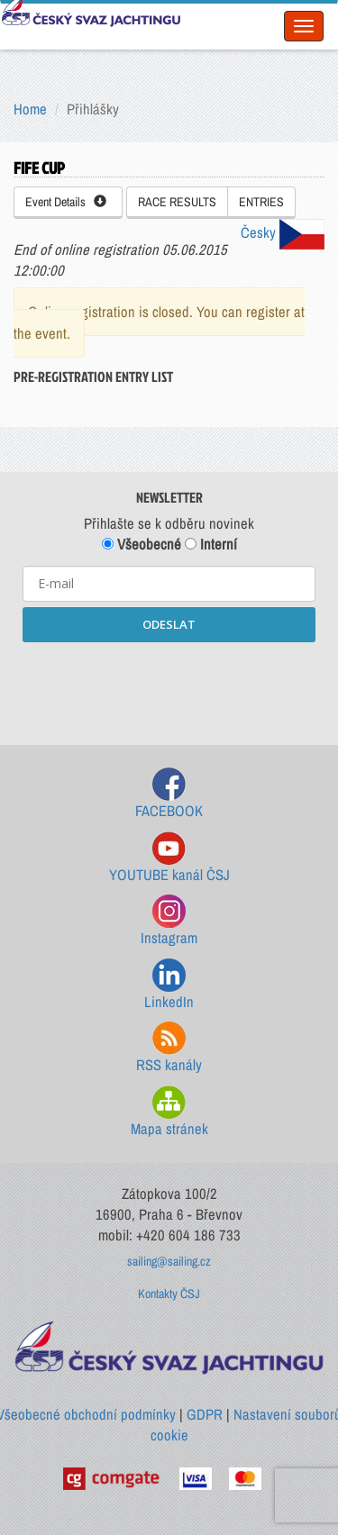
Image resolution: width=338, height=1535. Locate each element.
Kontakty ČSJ (169, 1293)
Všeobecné (141, 544)
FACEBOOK (169, 794)
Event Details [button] (65, 202)
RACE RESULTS (177, 202)
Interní (211, 544)
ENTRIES (261, 202)
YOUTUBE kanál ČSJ (169, 858)
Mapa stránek (169, 1112)
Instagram (169, 921)
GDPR (205, 1414)
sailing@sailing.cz (169, 1261)
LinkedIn (169, 985)
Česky (282, 232)
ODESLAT (169, 624)
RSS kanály (169, 1048)
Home (30, 109)
